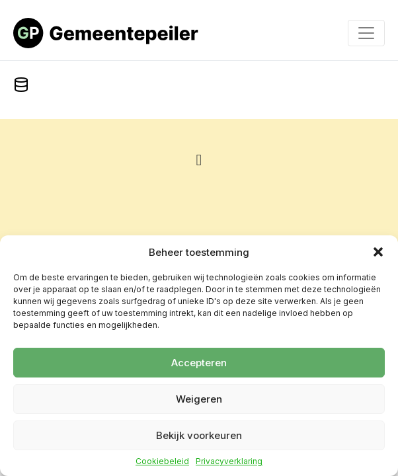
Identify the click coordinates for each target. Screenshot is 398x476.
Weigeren (199, 399)
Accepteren (199, 362)
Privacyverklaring (229, 461)
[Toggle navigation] (366, 33)
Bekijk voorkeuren (199, 435)
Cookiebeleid (162, 461)
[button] (378, 251)
